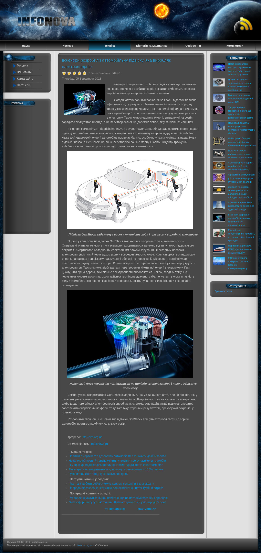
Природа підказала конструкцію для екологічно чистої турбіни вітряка (116, 488)
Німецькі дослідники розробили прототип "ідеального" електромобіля (116, 464)
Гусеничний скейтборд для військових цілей (98, 473)
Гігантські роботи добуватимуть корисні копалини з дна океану (111, 483)
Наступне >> (147, 508)
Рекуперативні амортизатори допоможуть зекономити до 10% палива (116, 469)
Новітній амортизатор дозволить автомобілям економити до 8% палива (117, 456)
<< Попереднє (115, 508)
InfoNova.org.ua (92, 437)
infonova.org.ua (84, 545)
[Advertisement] (29, 169)
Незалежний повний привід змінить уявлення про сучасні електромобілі (117, 460)
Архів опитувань (224, 291)
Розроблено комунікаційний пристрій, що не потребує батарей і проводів (118, 498)
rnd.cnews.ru (99, 443)
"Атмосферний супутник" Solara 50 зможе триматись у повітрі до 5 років (118, 502)
